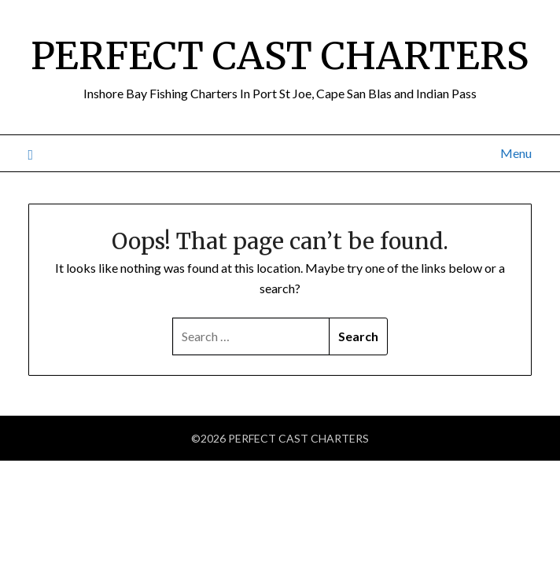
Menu (516, 152)
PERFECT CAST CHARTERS (280, 55)
